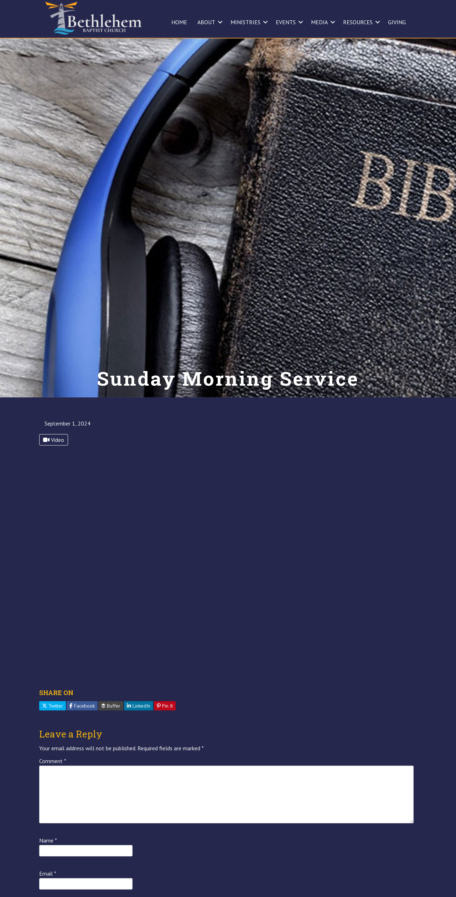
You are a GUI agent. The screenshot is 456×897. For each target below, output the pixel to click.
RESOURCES (358, 22)
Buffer (110, 706)
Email (47, 873)
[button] (220, 22)
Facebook (82, 706)
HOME (179, 22)
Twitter (52, 706)
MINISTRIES (245, 22)
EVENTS (286, 22)
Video (53, 439)
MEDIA (319, 22)
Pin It (165, 706)
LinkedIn (138, 706)
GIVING (397, 22)
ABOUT (206, 22)
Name (48, 840)
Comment (52, 761)
